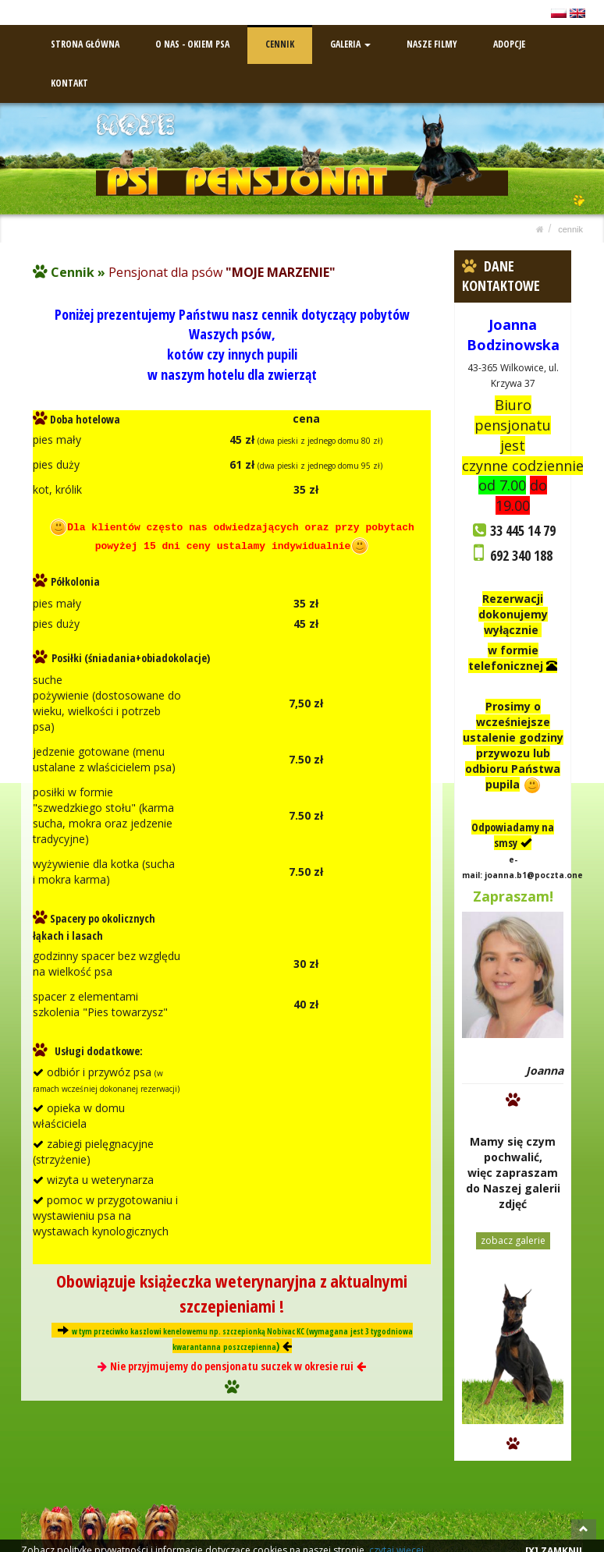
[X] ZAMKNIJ (553, 1540)
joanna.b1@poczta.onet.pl (541, 872)
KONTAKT (69, 80)
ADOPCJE (509, 41)
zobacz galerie (513, 1238)
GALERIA (350, 41)
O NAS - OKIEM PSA (192, 41)
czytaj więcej (396, 1539)
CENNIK (279, 41)
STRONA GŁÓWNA (85, 41)
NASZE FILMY (432, 41)
